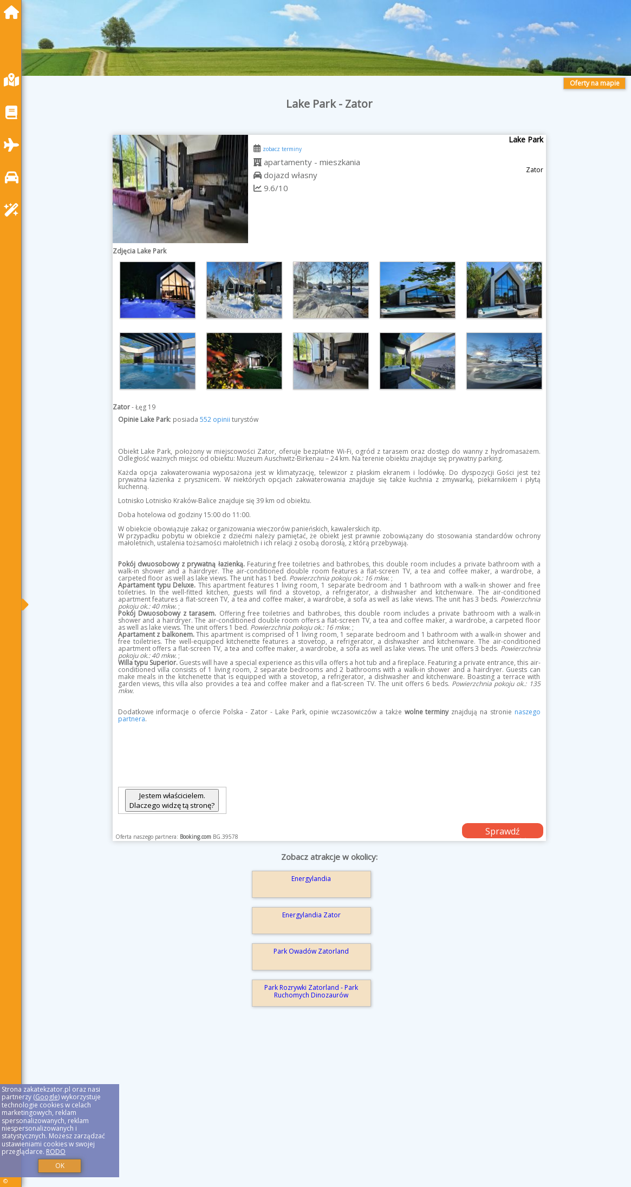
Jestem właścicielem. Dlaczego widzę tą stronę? (171, 800)
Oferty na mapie (595, 83)
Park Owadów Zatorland (311, 951)
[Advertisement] (329, 1112)
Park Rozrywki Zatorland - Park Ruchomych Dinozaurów (311, 991)
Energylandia (311, 878)
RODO (56, 1151)
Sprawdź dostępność (502, 831)
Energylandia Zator (311, 914)
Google (46, 1096)
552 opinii (215, 419)
